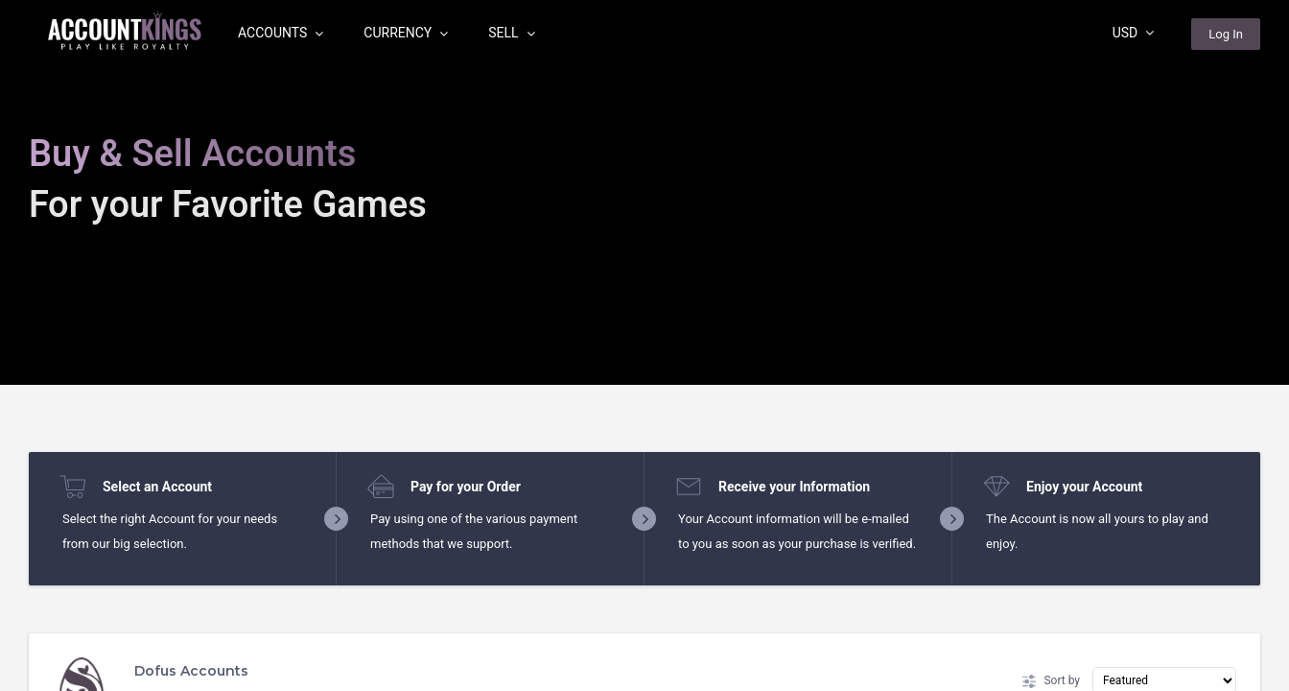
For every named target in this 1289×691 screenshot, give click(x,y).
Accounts (280, 32)
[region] (644, 345)
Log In (1225, 34)
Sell (511, 32)
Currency (405, 32)
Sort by (1051, 681)
